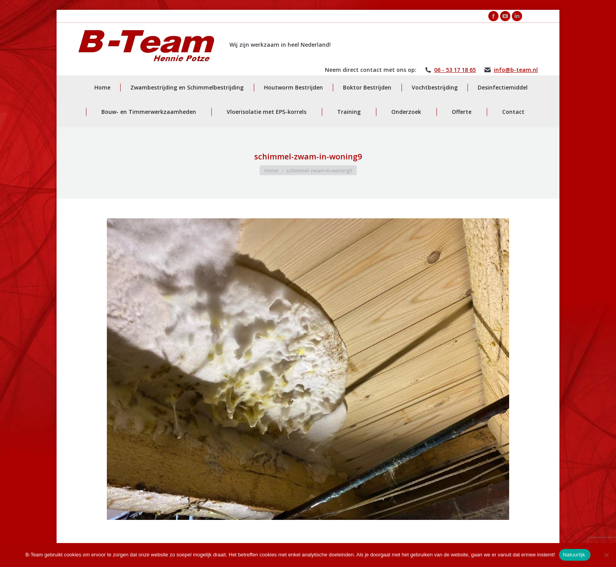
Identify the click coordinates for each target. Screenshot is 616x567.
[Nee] (606, 555)
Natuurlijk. (575, 555)
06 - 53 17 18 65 (455, 69)
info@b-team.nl (516, 69)
